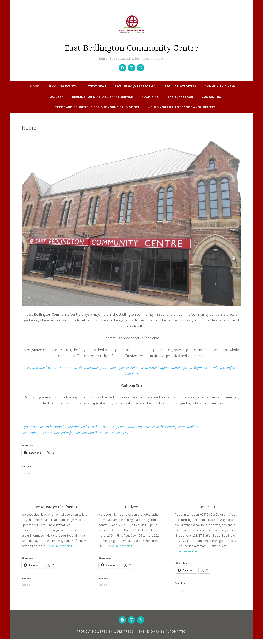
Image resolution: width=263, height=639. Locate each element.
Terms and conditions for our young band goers (97, 107)
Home (34, 86)
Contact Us (211, 97)
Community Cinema (220, 86)
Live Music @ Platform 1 (135, 86)
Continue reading (60, 546)
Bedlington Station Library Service (102, 97)
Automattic (176, 631)
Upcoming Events (62, 86)
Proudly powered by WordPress (105, 631)
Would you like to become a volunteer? (182, 107)
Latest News (96, 86)
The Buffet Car (180, 97)
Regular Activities (180, 86)
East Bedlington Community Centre (131, 48)
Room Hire (150, 97)
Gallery (56, 97)
